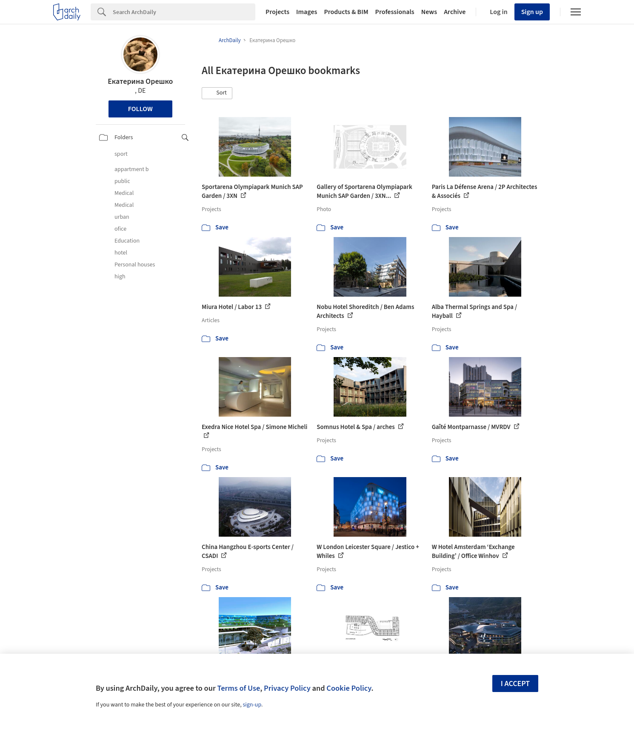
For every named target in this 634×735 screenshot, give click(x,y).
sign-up (252, 705)
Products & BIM (346, 12)
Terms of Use (238, 688)
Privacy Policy (287, 688)
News (429, 12)
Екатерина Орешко (140, 81)
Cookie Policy (348, 688)
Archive (455, 12)
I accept (515, 683)
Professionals (394, 12)
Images (306, 12)
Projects (277, 12)
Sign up (532, 12)
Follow (140, 109)
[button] (217, 93)
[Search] (184, 11)
